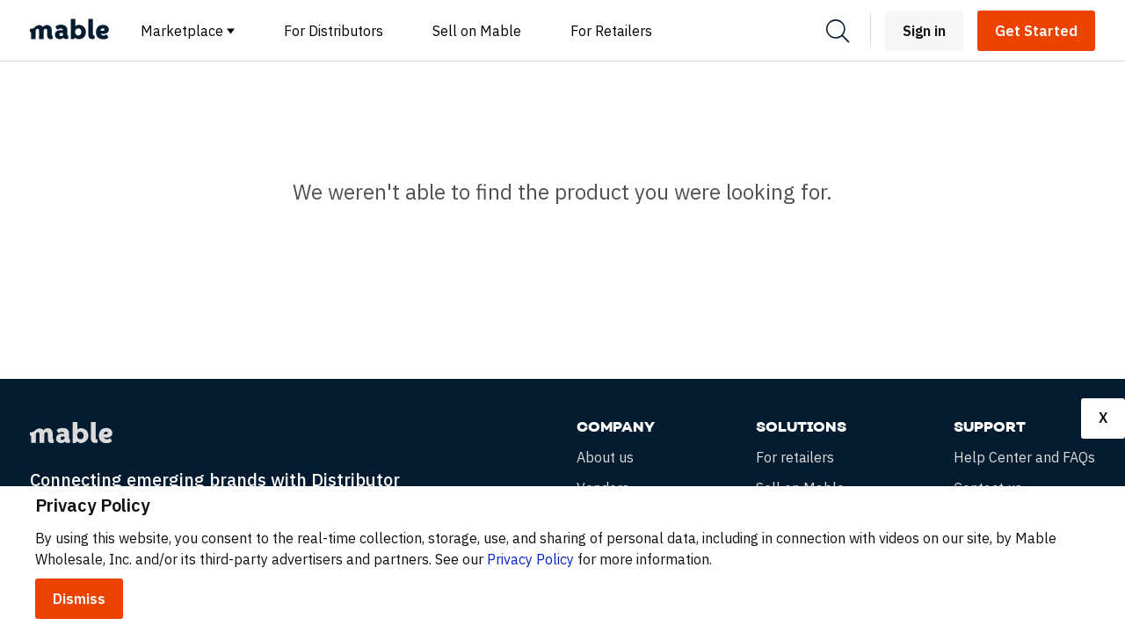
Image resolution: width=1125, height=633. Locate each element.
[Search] (837, 31)
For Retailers (611, 31)
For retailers (795, 457)
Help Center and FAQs (1024, 457)
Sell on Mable (476, 31)
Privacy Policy (530, 559)
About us (605, 457)
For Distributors (333, 31)
